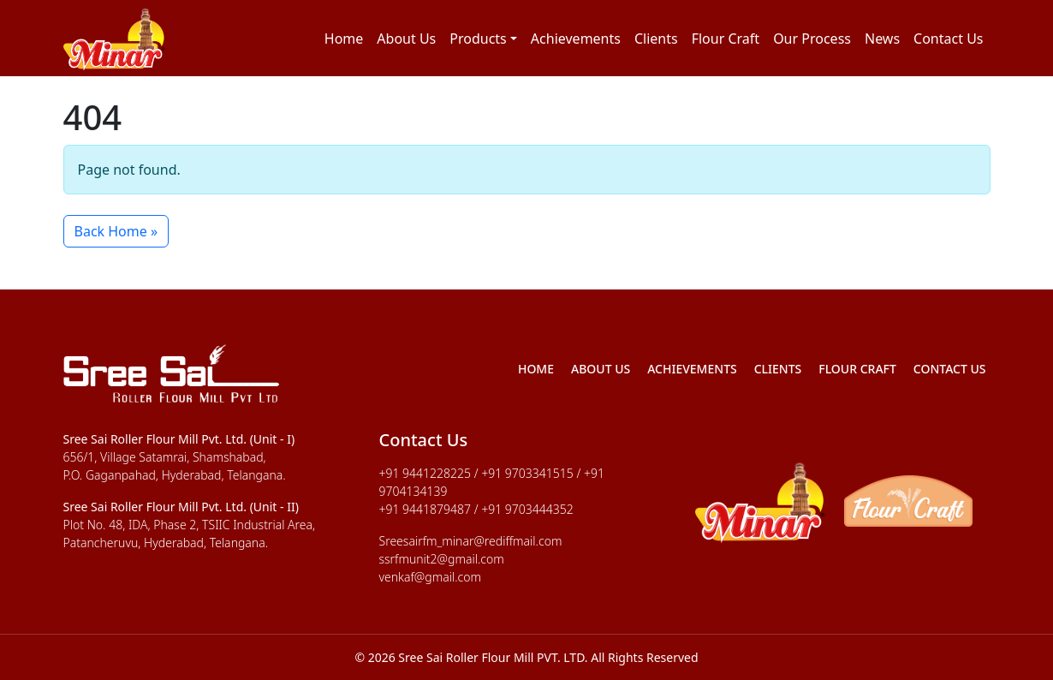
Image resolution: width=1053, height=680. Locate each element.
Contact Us (948, 38)
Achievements (576, 38)
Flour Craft (725, 38)
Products (478, 38)
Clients (656, 38)
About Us (406, 38)
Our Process (812, 38)
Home (344, 38)
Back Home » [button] (116, 231)
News (882, 38)
